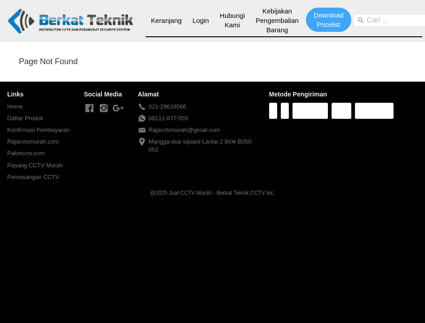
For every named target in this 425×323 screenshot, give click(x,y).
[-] (89, 108)
